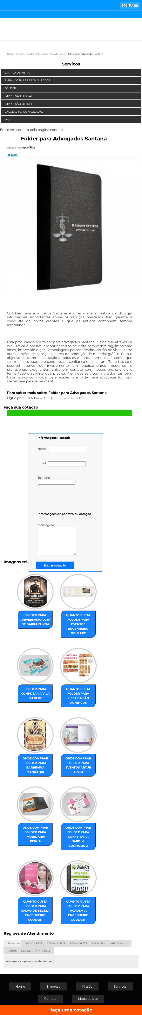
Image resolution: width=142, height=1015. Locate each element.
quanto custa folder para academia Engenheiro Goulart (78, 911)
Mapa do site (88, 999)
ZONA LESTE (34, 943)
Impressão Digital (19, 96)
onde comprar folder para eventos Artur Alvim (78, 765)
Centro (12, 950)
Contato (50, 999)
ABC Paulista (118, 943)
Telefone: (56, 480)
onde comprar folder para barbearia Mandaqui (35, 765)
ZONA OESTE (78, 943)
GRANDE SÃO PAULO (35, 950)
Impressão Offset (19, 103)
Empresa (53, 986)
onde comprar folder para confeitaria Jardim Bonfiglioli (78, 837)
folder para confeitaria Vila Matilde (35, 693)
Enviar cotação (55, 565)
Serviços (71, 64)
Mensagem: (63, 539)
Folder (11, 88)
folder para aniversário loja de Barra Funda (35, 619)
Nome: (62, 449)
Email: (62, 463)
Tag (8, 119)
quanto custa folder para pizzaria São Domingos (78, 695)
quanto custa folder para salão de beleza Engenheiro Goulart (35, 911)
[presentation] (64, 499)
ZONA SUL (99, 943)
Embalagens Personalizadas (28, 80)
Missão (87, 986)
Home (20, 986)
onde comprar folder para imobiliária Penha (35, 834)
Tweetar (12, 155)
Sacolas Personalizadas (24, 111)
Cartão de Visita (17, 72)
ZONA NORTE (56, 943)
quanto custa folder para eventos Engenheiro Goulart (78, 624)
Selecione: (14, 943)
